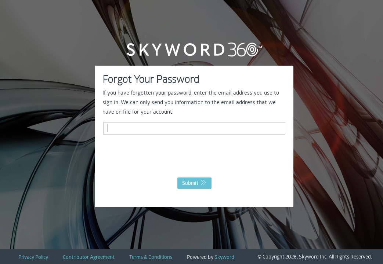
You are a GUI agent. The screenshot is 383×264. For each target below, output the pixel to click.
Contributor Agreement (89, 256)
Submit (194, 183)
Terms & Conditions (150, 256)
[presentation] (194, 158)
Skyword (224, 256)
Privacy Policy (33, 256)
